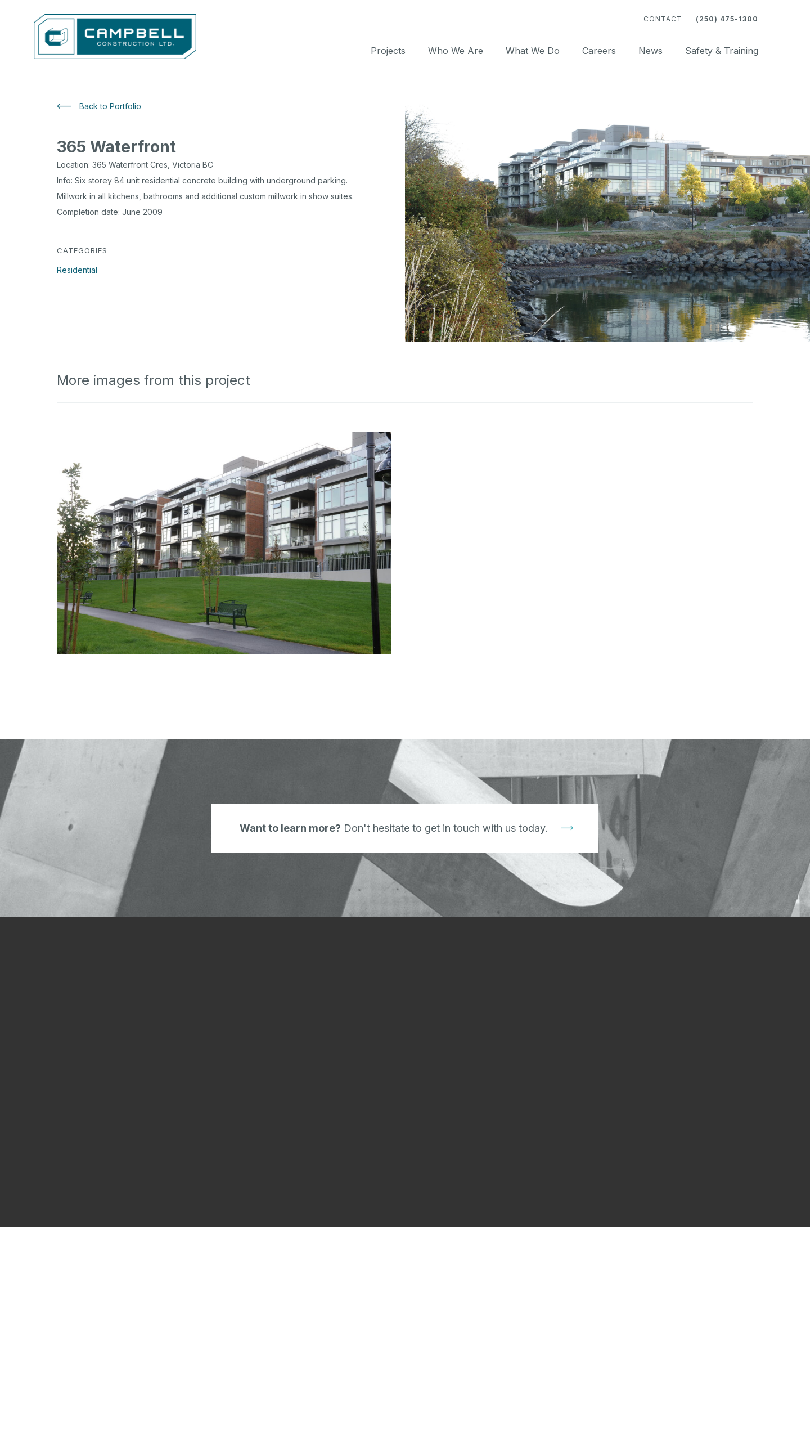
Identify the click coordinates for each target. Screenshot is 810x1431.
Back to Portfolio (110, 106)
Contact (663, 19)
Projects (388, 50)
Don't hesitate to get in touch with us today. (394, 828)
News (650, 50)
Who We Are (455, 50)
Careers (599, 50)
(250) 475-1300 (727, 19)
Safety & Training (721, 50)
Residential (77, 270)
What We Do (533, 50)
